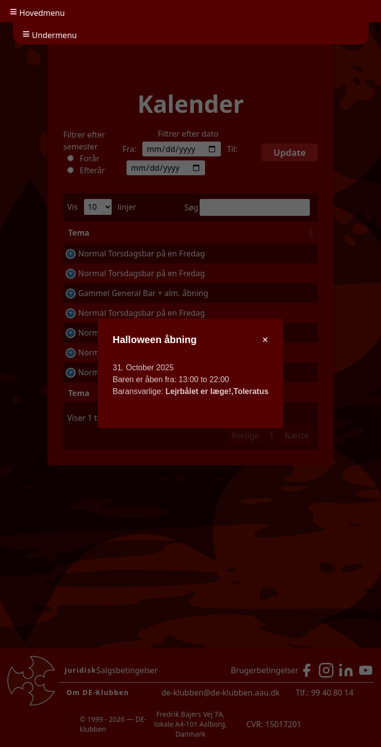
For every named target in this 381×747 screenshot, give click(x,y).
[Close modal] (265, 340)
